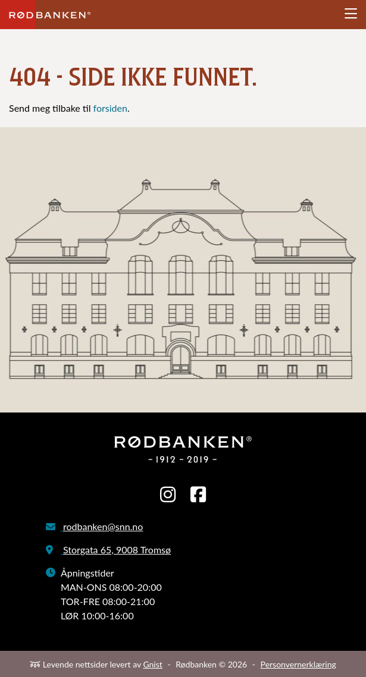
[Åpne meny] (351, 14)
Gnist (152, 664)
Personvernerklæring (298, 664)
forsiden (110, 108)
